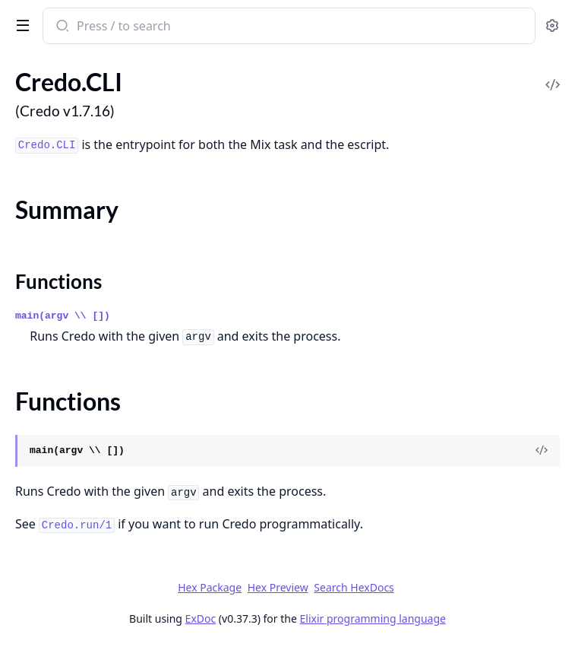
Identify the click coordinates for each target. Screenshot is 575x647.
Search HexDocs (353, 588)
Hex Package (210, 587)
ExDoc (200, 618)
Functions (58, 281)
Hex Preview (278, 587)
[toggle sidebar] (19, 24)
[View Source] (541, 450)
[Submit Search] (61, 27)
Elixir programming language (373, 618)
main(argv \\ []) (62, 316)
